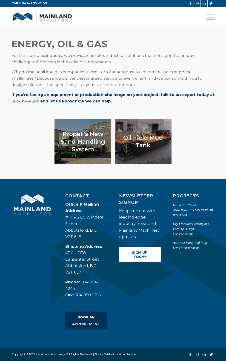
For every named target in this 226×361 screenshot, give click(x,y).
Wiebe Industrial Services (120, 354)
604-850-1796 (87, 295)
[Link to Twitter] (211, 3)
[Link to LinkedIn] (204, 3)
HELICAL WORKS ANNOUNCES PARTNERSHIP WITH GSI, (193, 210)
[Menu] (209, 17)
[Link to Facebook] (190, 3)
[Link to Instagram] (197, 3)
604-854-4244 (25, 101)
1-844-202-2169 (33, 3)
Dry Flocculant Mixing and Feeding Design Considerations (191, 229)
